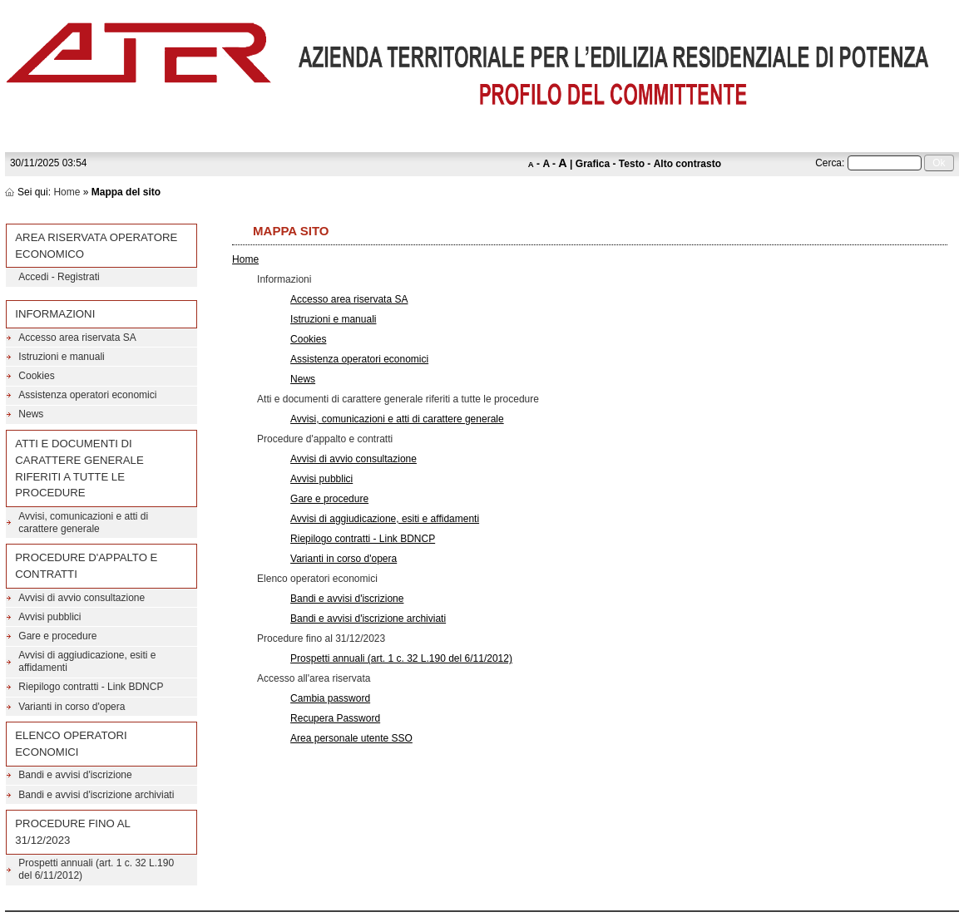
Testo (632, 164)
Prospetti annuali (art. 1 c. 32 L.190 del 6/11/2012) (401, 658)
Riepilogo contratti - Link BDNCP (362, 539)
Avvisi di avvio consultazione (353, 459)
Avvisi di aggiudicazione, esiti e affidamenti (384, 519)
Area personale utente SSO (351, 738)
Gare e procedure (329, 499)
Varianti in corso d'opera (343, 558)
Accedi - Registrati (58, 277)
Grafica (593, 164)
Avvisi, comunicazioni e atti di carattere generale (397, 419)
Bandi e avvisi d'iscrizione (346, 598)
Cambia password (330, 698)
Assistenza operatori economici (359, 359)
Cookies (308, 339)
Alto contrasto (687, 164)
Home (66, 192)
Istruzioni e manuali (333, 319)
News (302, 379)
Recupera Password (335, 718)
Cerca (828, 163)
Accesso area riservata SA (349, 299)
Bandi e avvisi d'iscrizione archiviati (368, 618)
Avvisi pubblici (321, 479)
